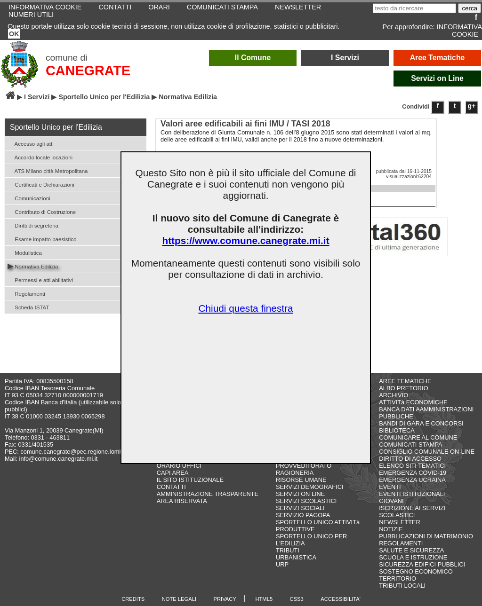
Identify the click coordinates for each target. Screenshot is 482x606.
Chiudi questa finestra (245, 308)
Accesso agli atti (31, 143)
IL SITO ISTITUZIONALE (190, 479)
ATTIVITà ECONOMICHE (413, 402)
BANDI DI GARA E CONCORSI (421, 423)
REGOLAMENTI (401, 543)
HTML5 (264, 599)
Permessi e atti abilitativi (40, 279)
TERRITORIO (397, 578)
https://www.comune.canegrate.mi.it (245, 240)
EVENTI (390, 486)
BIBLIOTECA (396, 430)
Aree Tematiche (437, 58)
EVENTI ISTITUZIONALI (412, 493)
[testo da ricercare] (414, 8)
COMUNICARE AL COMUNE (418, 437)
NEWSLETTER (399, 522)
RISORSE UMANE (301, 479)
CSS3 (297, 599)
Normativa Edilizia (33, 266)
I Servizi (345, 58)
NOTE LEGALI (179, 599)
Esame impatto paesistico (42, 239)
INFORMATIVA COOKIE (459, 30)
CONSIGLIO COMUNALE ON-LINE (426, 451)
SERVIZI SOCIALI (300, 508)
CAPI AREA (173, 472)
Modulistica (25, 252)
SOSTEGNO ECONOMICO (415, 571)
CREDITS (133, 599)
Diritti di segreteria (33, 225)
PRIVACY (225, 599)
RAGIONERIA (294, 472)
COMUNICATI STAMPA (410, 444)
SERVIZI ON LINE (300, 493)
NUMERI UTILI (31, 14)
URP (282, 564)
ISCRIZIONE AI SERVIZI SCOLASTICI (412, 511)
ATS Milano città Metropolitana (48, 170)
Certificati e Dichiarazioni (41, 184)
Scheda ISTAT (28, 307)
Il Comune (253, 58)
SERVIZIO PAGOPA (303, 515)
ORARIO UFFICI (179, 465)
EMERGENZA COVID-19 (412, 472)
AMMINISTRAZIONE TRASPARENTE (207, 493)
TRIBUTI (287, 550)
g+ (472, 106)
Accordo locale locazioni (40, 157)
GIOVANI (391, 500)
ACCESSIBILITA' (341, 599)
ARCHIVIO (393, 395)
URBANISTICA (296, 557)
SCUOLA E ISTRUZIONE (413, 557)
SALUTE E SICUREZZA (411, 550)
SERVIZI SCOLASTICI (306, 500)
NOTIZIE (390, 529)
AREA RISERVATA (182, 500)
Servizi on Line (437, 78)
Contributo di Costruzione (42, 211)
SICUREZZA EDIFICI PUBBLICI (422, 564)
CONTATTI (171, 486)
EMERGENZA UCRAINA (412, 479)
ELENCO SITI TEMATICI (412, 465)
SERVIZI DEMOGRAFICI (309, 486)
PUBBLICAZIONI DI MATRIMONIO (426, 536)
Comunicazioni (29, 198)
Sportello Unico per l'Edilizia (104, 97)
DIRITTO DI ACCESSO (410, 458)
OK (14, 34)
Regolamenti (26, 293)
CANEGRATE (88, 70)
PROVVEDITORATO (303, 465)
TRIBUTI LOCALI (402, 585)
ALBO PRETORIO (403, 388)
